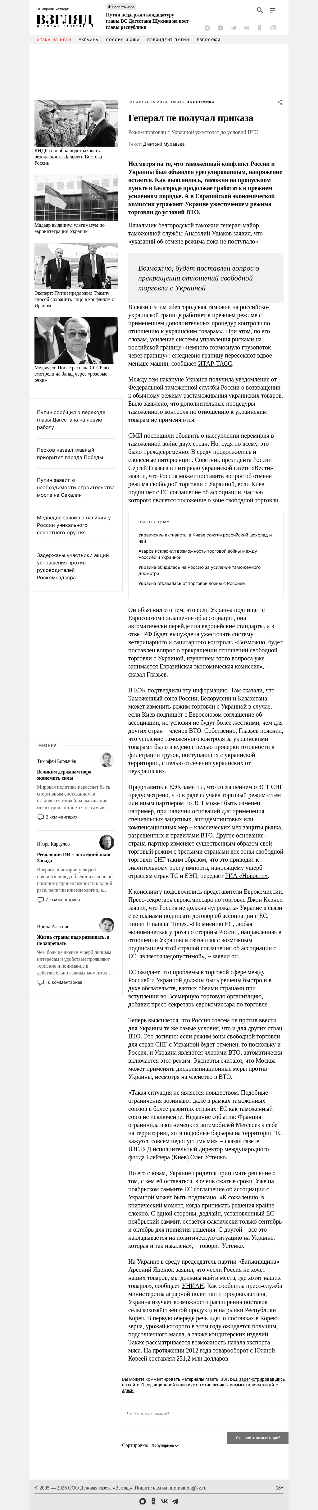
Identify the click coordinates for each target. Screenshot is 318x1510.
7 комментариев (63, 899)
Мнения (48, 745)
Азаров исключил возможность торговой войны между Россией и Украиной (198, 554)
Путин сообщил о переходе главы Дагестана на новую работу (71, 419)
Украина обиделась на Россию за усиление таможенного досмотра (200, 570)
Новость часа (123, 7)
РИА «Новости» (246, 875)
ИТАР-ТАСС (215, 363)
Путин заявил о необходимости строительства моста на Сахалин (76, 487)
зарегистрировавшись (262, 1379)
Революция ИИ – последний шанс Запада (74, 857)
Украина (89, 40)
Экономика (201, 102)
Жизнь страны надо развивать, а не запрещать (73, 940)
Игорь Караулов (53, 843)
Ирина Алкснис (53, 926)
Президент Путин (168, 40)
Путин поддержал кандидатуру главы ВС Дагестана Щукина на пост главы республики (147, 21)
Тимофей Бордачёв (56, 761)
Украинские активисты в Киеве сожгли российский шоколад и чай (205, 538)
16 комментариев (64, 982)
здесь (128, 1390)
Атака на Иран (54, 40)
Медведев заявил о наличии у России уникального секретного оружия (74, 525)
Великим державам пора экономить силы (64, 775)
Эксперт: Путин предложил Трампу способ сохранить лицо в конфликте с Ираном (74, 299)
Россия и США (123, 40)
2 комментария (62, 816)
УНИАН (193, 1285)
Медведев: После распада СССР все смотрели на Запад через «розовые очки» (72, 374)
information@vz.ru (187, 1487)
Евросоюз (209, 40)
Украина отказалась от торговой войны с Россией (192, 583)
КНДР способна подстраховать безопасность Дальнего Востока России (68, 157)
